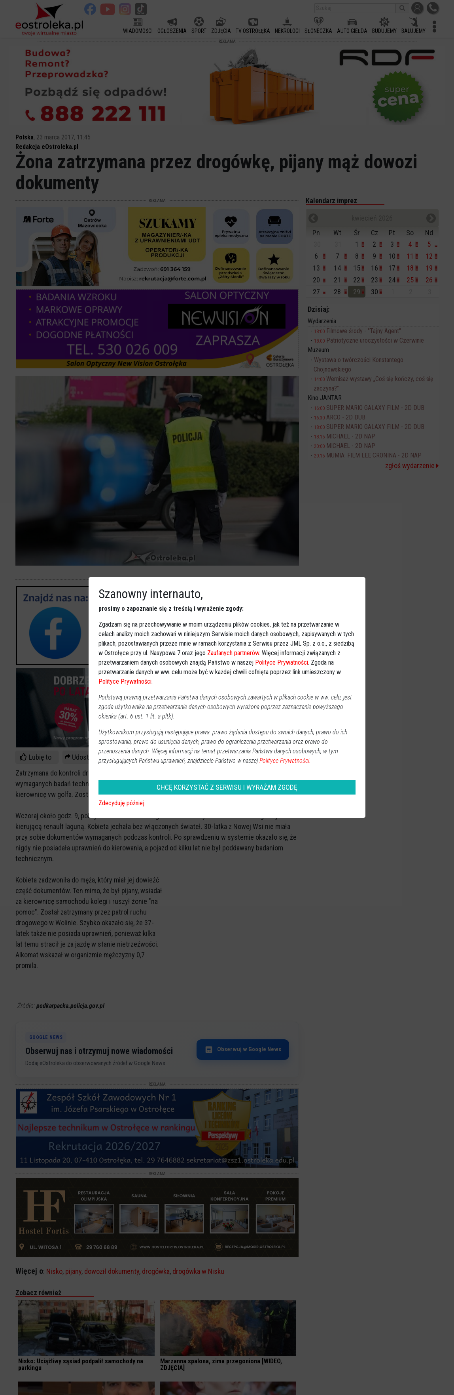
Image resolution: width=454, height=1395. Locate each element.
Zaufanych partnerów (233, 653)
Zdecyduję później (121, 803)
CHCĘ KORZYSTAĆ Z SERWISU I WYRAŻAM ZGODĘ (227, 787)
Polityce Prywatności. (285, 760)
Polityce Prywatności (281, 662)
